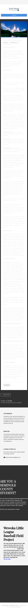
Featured (7, 385)
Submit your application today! (10, 509)
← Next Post (5, 394)
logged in (9, 402)
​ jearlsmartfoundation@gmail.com (12, 457)
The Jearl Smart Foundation (10, 548)
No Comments (7, 44)
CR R (9, 42)
